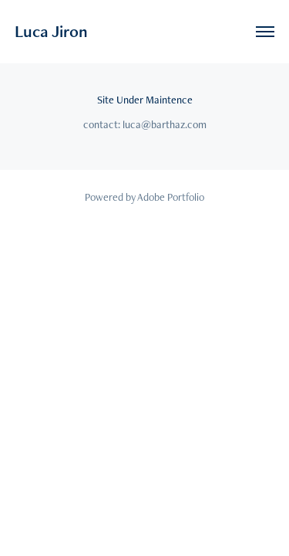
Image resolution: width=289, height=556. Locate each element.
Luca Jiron (51, 31)
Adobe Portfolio (170, 197)
